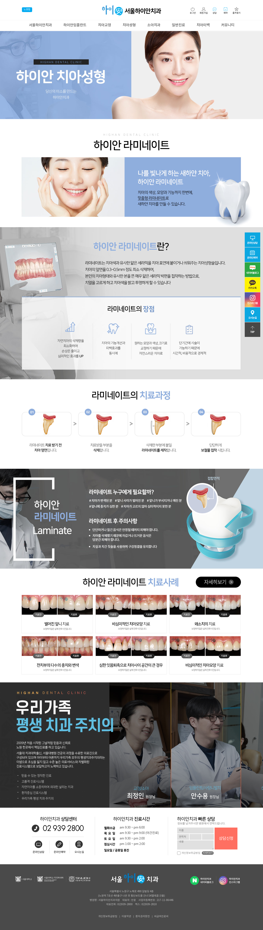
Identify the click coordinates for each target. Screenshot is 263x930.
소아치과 (153, 25)
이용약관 (126, 916)
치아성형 (129, 25)
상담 (215, 10)
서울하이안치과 (40, 25)
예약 (226, 10)
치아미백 (203, 25)
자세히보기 (208, 853)
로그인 (193, 10)
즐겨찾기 (236, 10)
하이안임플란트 (74, 25)
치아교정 (104, 25)
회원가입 (204, 10)
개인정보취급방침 (188, 853)
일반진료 (178, 25)
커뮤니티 (227, 25)
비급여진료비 (161, 916)
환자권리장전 (143, 916)
